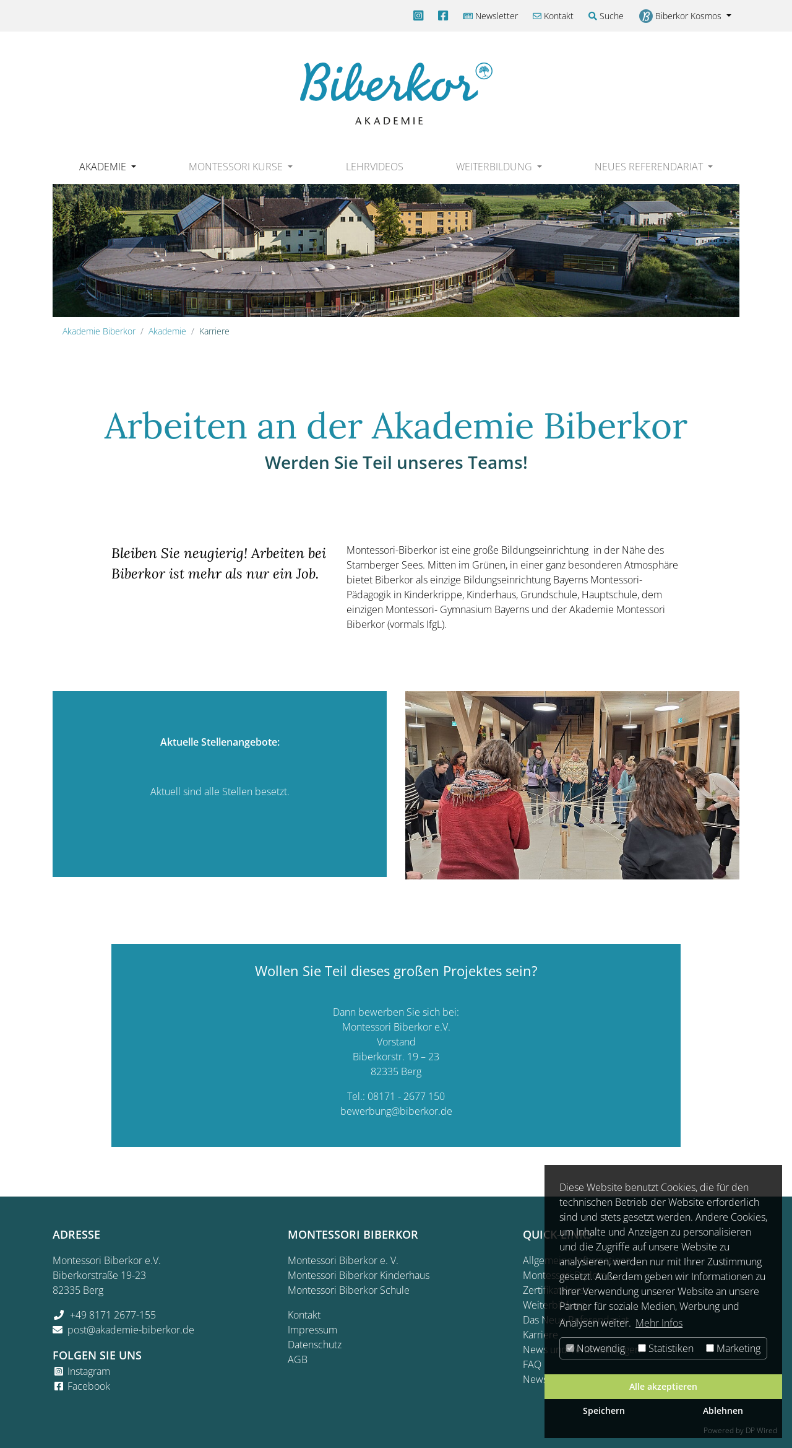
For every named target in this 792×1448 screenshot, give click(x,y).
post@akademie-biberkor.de (130, 1330)
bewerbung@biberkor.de (396, 1111)
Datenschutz (315, 1344)
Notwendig (595, 1348)
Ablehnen (723, 1410)
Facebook (88, 1386)
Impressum (312, 1330)
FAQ (532, 1364)
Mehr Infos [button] (658, 1323)
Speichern (604, 1410)
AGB (298, 1359)
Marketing (733, 1348)
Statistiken (666, 1348)
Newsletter (490, 16)
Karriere (540, 1334)
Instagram (88, 1371)
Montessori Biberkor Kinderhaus (358, 1275)
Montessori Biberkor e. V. (343, 1260)
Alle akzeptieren (663, 1386)
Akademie (167, 331)
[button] (107, 166)
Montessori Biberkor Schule (349, 1290)
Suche (606, 16)
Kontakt (553, 16)
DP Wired (761, 1430)
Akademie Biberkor (99, 331)
